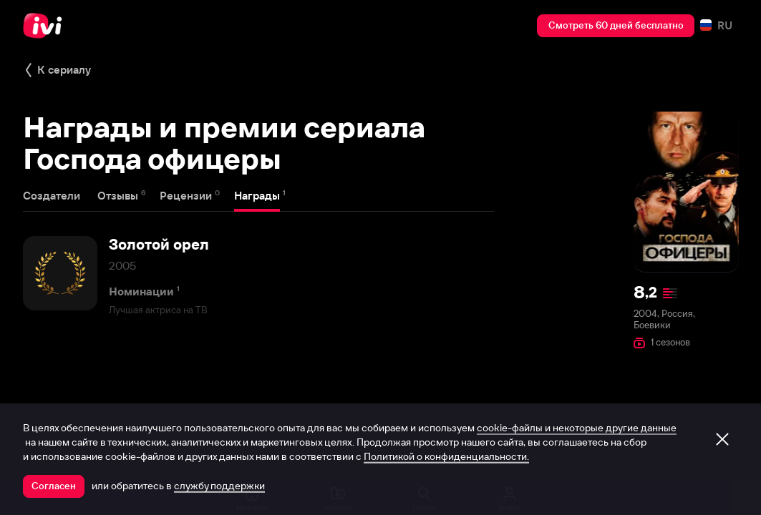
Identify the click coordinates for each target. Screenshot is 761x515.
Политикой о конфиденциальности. (446, 456)
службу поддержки (219, 485)
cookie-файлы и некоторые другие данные (577, 427)
